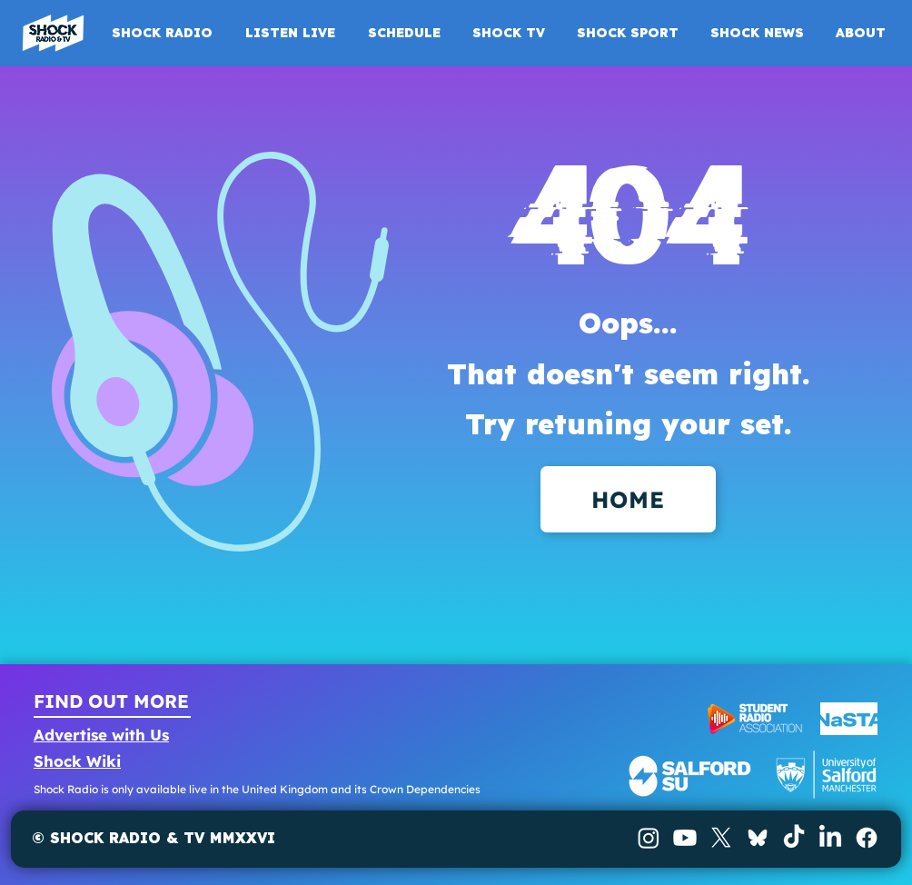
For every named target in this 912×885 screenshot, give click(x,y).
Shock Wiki (77, 761)
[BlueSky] (757, 837)
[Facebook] (866, 837)
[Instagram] (648, 837)
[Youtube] (685, 837)
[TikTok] (794, 837)
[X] (721, 837)
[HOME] (628, 499)
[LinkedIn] (830, 837)
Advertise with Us (101, 734)
